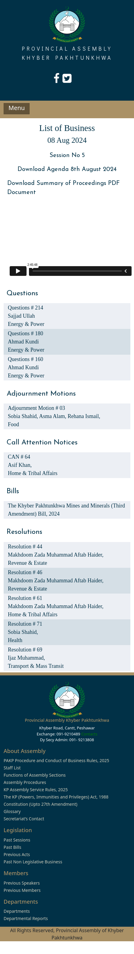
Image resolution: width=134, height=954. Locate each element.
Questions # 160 (25, 359)
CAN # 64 (19, 457)
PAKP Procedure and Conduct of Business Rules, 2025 (56, 760)
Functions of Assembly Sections (35, 775)
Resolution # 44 (25, 547)
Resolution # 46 (25, 572)
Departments (17, 911)
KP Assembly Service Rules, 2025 (36, 789)
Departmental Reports (26, 918)
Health (15, 640)
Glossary (12, 811)
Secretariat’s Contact (24, 819)
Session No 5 (67, 155)
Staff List (12, 768)
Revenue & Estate (27, 563)
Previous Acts (17, 854)
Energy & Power (26, 324)
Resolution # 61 (25, 598)
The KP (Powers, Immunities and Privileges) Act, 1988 (56, 797)
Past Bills (12, 847)
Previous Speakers (22, 883)
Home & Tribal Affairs (32, 473)
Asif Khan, (20, 465)
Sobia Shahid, (23, 416)
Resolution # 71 (25, 624)
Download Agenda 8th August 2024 (67, 169)
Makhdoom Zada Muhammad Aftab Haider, (56, 555)
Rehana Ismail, (84, 416)
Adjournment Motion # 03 (36, 408)
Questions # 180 (25, 333)
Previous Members (22, 890)
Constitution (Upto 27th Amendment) (40, 804)
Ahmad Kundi (23, 342)
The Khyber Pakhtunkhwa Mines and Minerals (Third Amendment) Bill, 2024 (66, 510)
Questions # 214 (25, 308)
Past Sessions (17, 840)
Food (13, 424)
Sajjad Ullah (21, 316)
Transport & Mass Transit (36, 666)
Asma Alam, (53, 416)
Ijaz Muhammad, (26, 658)
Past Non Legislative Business (33, 862)
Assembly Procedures (25, 782)
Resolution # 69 (25, 650)
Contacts (89, 734)
